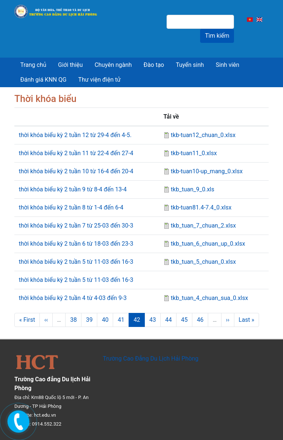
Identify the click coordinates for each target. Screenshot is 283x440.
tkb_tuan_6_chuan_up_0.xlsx (208, 243)
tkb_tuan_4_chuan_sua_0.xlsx (209, 297)
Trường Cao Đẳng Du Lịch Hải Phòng (150, 358)
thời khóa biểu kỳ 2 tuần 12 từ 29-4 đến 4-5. (75, 135)
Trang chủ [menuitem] (33, 64)
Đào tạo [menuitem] (154, 64)
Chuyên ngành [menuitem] (113, 64)
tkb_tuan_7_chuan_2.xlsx (203, 225)
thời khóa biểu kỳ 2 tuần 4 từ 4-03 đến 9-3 (73, 297)
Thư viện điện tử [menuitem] (99, 79)
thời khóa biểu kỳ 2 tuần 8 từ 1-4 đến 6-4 (71, 207)
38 (75, 319)
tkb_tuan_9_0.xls (192, 189)
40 (107, 319)
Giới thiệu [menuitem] (70, 64)
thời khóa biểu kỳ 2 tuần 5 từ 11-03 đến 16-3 (76, 261)
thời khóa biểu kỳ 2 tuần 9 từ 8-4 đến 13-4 (73, 189)
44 (171, 319)
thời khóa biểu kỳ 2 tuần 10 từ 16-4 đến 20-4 (76, 171)
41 (123, 319)
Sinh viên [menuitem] (227, 64)
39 (91, 319)
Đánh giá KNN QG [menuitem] (43, 79)
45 (186, 319)
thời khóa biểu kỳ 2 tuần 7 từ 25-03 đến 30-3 (76, 225)
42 (139, 321)
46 (202, 319)
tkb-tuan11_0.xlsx (194, 153)
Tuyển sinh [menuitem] (190, 64)
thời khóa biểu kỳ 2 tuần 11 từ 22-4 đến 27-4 (76, 153)
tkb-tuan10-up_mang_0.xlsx (207, 171)
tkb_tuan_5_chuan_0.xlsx (203, 261)
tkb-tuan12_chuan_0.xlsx (203, 135)
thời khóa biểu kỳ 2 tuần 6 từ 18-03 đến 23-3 (76, 243)
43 (155, 319)
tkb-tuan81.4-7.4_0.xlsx (201, 207)
